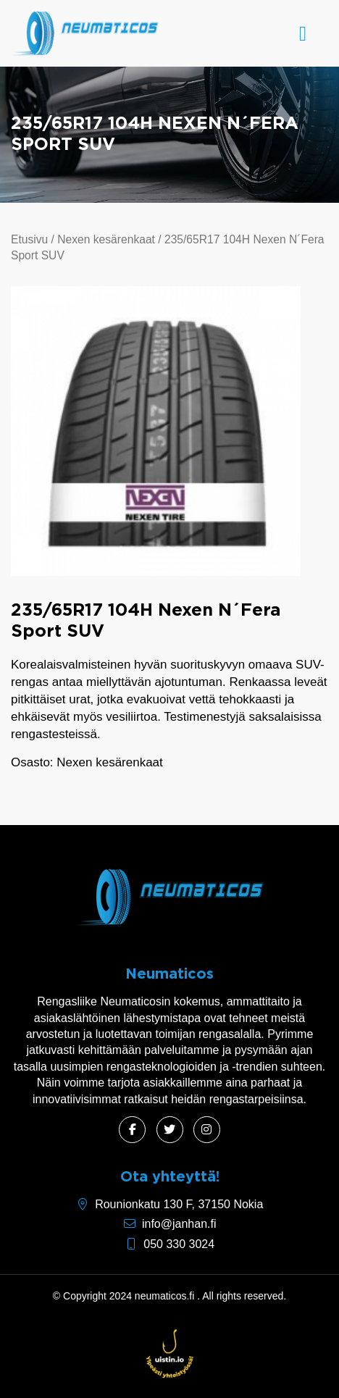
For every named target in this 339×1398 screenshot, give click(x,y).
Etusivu (29, 239)
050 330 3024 (178, 1244)
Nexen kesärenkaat (106, 239)
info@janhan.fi (179, 1224)
